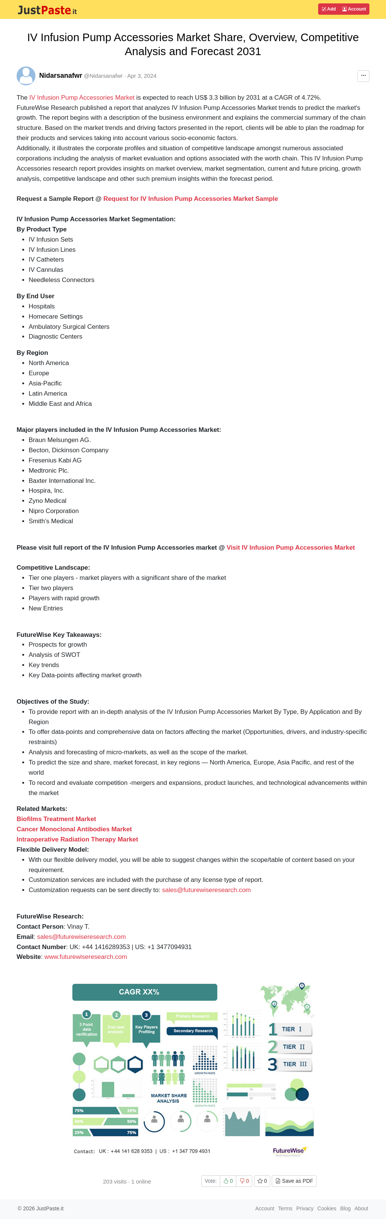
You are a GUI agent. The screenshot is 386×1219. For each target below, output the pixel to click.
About (361, 1208)
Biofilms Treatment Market (56, 819)
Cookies (327, 1208)
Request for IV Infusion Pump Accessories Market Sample (190, 198)
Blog (345, 1208)
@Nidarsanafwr (103, 75)
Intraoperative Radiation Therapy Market (77, 839)
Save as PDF (294, 1181)
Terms (285, 1208)
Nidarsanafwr (60, 75)
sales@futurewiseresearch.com (206, 890)
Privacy (305, 1208)
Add (329, 9)
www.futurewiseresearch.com (85, 956)
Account (354, 9)
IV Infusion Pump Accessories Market (82, 97)
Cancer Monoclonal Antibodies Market (74, 829)
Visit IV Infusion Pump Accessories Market (291, 547)
